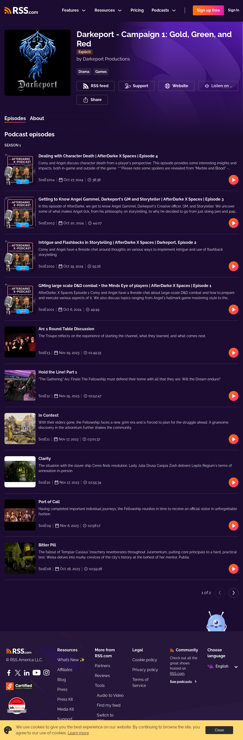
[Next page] (234, 593)
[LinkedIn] (27, 673)
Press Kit (65, 699)
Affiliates (64, 669)
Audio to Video (110, 695)
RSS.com (177, 674)
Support (64, 719)
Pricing (137, 10)
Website (176, 86)
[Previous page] (220, 593)
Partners (102, 665)
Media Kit (65, 709)
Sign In (233, 11)
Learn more (78, 733)
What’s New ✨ (71, 660)
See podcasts (183, 682)
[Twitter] (18, 673)
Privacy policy (145, 669)
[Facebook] (9, 673)
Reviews (102, 675)
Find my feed (109, 705)
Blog (61, 679)
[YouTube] (36, 673)
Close (219, 730)
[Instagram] (46, 673)
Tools (100, 685)
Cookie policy (144, 660)
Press (62, 689)
